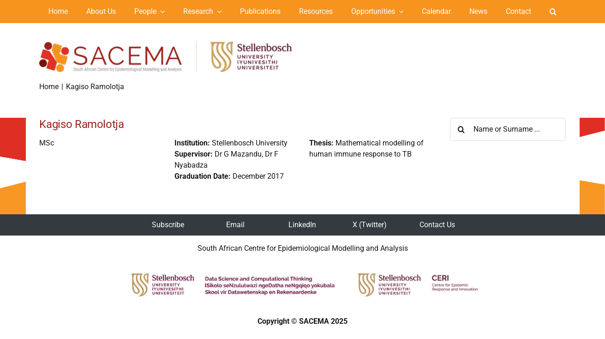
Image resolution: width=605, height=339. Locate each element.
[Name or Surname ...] (508, 129)
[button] (553, 11)
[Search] (461, 129)
